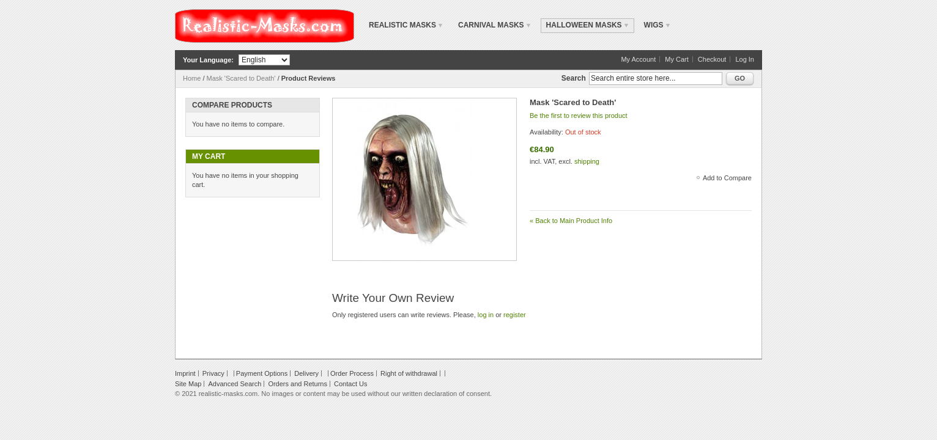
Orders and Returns (297, 383)
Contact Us (350, 383)
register (514, 314)
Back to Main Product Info (571, 220)
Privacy (213, 373)
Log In (744, 59)
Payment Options (261, 373)
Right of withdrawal (408, 373)
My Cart (677, 59)
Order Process (352, 373)
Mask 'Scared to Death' (241, 78)
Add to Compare (727, 178)
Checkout (712, 59)
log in (486, 314)
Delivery (306, 373)
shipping (586, 161)
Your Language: (208, 60)
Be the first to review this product (579, 115)
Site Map (188, 383)
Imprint (185, 373)
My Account (638, 59)
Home (192, 78)
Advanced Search (234, 383)
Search (573, 78)
